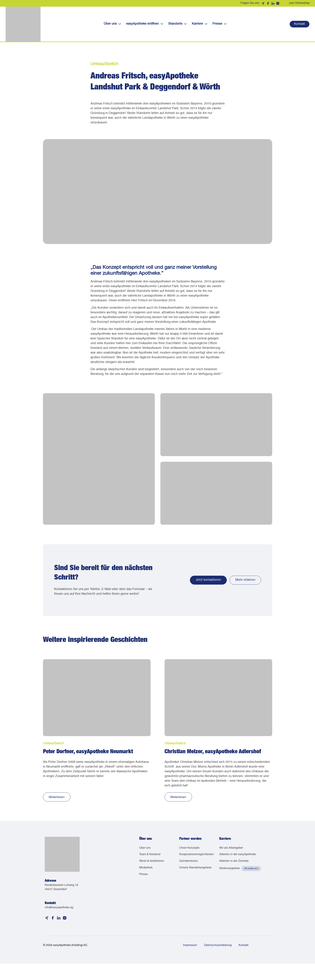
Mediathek (146, 869)
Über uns (112, 24)
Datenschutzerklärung (218, 946)
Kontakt (243, 946)
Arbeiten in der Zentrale (234, 862)
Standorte (177, 24)
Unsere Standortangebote (195, 869)
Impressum (190, 946)
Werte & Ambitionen (151, 862)
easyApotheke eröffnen (144, 24)
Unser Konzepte (189, 848)
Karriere (199, 24)
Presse (219, 24)
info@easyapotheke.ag (59, 908)
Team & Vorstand (149, 855)
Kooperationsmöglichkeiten (195, 855)
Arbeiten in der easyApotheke (237, 855)
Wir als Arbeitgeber (231, 848)
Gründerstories (188, 862)
